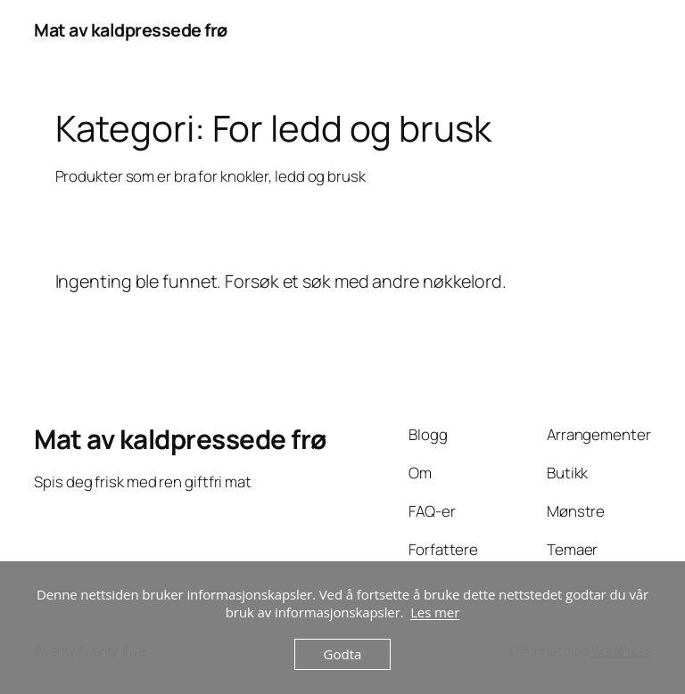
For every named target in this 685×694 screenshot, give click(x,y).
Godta (343, 654)
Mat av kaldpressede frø (130, 30)
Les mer (434, 612)
